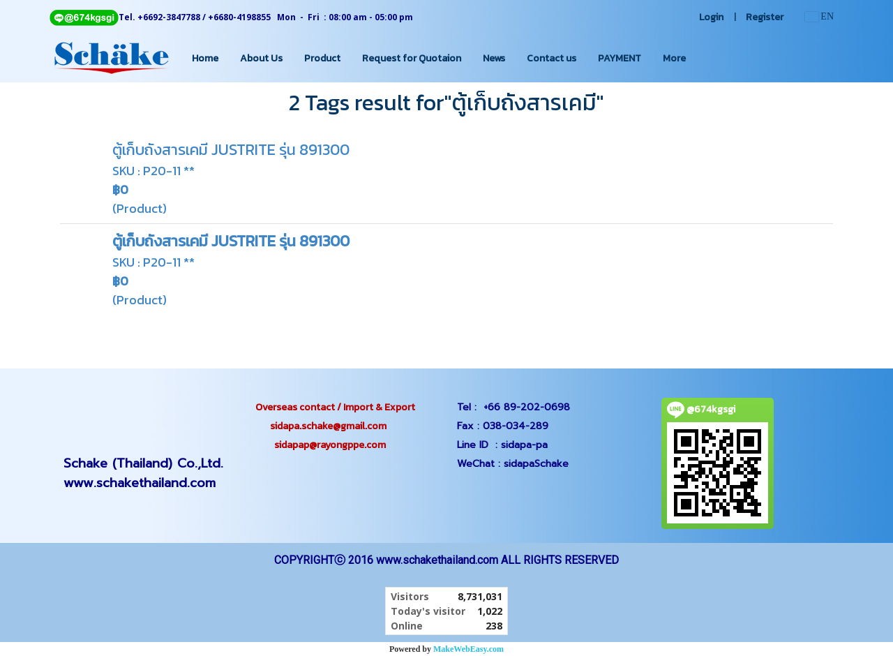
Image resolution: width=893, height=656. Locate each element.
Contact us (551, 58)
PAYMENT (619, 58)
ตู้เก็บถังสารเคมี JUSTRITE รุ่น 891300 (231, 149)
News (494, 58)
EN (819, 16)
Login (711, 17)
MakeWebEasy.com (468, 649)
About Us (261, 58)
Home (205, 58)
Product (322, 58)
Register (764, 17)
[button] (708, 58)
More (674, 58)
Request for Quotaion (411, 58)
